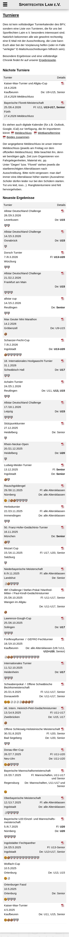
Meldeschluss (23, 132)
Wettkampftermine (49, 132)
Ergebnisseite (47, 60)
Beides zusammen (18, 137)
